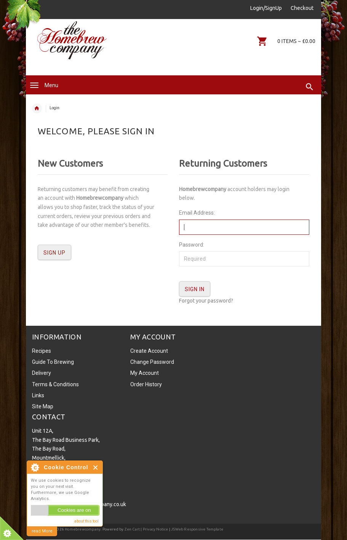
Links (38, 395)
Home (37, 108)
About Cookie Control (34, 467)
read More (42, 531)
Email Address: (197, 213)
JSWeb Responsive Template (197, 529)
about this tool (86, 521)
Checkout (302, 8)
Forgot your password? (206, 301)
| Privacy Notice (154, 529)
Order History (146, 384)
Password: (191, 245)
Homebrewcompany (83, 529)
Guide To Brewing (53, 362)
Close (95, 467)
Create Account (149, 351)
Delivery (41, 373)
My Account (144, 373)
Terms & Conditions (55, 384)
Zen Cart (132, 529)
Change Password (152, 362)
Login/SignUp (266, 8)
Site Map (42, 406)
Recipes (41, 351)
